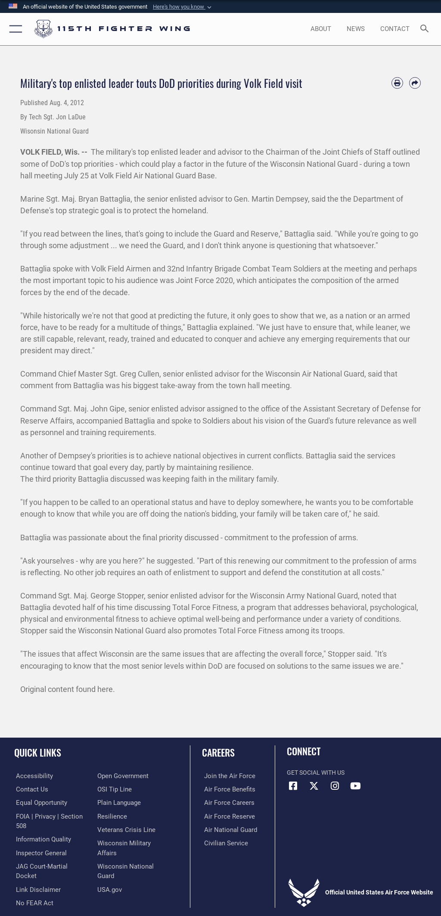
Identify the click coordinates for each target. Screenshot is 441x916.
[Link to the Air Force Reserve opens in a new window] (225, 815)
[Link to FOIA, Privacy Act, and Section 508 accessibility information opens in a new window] (50, 815)
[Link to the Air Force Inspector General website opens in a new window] (38, 841)
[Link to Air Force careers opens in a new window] (225, 802)
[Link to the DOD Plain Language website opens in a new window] (118, 802)
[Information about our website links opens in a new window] (34, 868)
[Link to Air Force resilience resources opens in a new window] (110, 815)
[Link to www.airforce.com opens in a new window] (225, 775)
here (105, 689)
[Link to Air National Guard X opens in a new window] (313, 785)
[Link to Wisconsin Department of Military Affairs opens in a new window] (131, 841)
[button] (183, 7)
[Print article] (397, 83)
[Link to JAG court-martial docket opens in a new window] (48, 855)
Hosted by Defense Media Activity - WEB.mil (220, 897)
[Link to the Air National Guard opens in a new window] (227, 828)
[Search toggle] (426, 29)
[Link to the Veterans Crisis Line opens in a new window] (123, 828)
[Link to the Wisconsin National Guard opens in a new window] (132, 855)
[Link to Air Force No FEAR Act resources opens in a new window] (31, 881)
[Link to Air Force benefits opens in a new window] (225, 788)
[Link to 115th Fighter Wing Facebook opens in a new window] (293, 785)
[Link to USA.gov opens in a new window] (108, 868)
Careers (218, 752)
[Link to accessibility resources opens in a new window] (30, 775)
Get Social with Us (316, 772)
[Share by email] (415, 83)
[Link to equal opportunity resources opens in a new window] (38, 802)
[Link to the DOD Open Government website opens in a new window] (121, 775)
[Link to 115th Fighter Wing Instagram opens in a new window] (334, 785)
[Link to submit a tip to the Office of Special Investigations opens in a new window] (113, 788)
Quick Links (37, 752)
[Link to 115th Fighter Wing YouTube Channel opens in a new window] (355, 785)
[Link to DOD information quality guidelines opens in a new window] (40, 828)
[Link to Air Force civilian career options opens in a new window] (221, 841)
